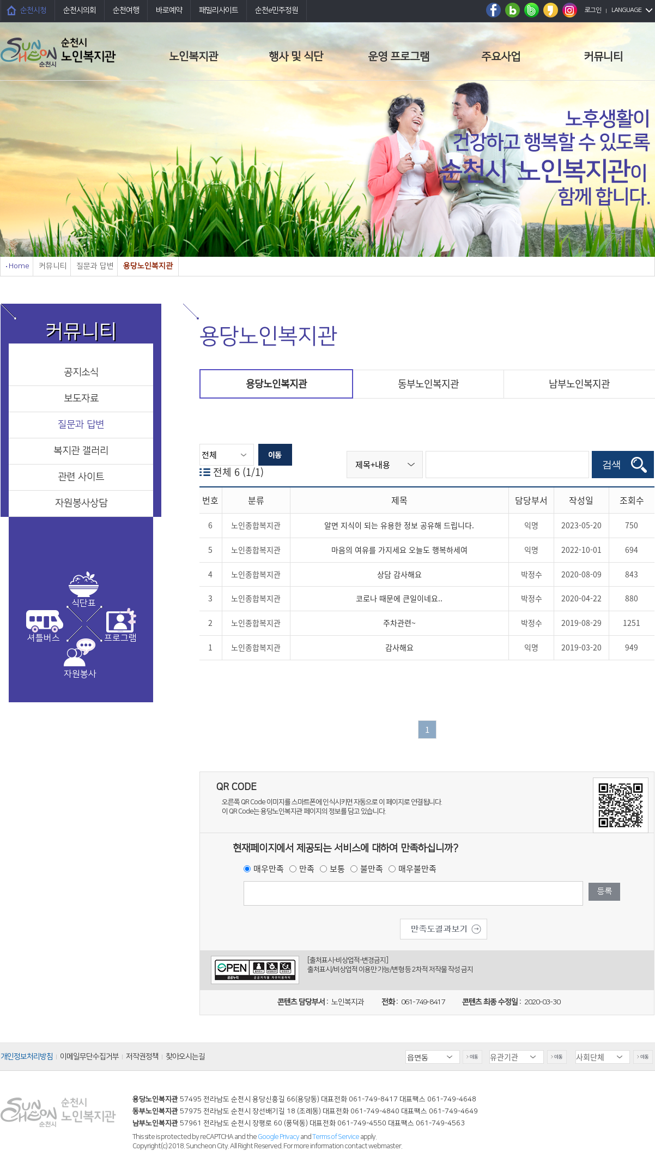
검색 (611, 464)
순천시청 (33, 10)
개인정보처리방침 (27, 1056)
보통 (337, 869)
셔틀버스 (43, 638)
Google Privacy (279, 1137)
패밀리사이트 (218, 10)
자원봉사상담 (81, 503)
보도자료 (81, 398)
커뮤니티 (603, 57)
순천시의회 (79, 10)
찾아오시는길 (185, 1056)
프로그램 (120, 638)
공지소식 (81, 372)
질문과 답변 (81, 424)
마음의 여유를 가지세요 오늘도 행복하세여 (399, 549)
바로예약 (169, 10)
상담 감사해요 (399, 574)
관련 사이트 (81, 477)
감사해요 (399, 647)
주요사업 (500, 57)
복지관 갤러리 (80, 450)
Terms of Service (335, 1137)
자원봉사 (80, 674)
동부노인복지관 (428, 383)
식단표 (83, 603)
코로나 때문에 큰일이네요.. (399, 598)
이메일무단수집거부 (89, 1056)
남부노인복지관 (579, 383)
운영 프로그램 (398, 57)
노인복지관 (193, 57)
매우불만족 (417, 869)
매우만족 (268, 869)
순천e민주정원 (276, 10)
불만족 (371, 869)
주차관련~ (399, 622)
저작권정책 (142, 1056)
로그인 (593, 10)
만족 (306, 869)
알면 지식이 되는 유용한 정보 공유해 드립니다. (399, 525)
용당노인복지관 (276, 383)
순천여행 (126, 10)
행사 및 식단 (296, 57)
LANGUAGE (626, 10)
